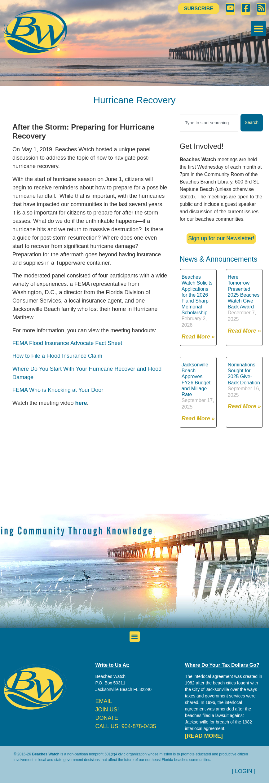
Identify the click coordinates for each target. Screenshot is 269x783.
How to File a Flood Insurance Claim (57, 356)
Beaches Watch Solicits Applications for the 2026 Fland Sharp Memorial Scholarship (197, 294)
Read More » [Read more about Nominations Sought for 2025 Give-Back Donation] (244, 406)
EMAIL (103, 701)
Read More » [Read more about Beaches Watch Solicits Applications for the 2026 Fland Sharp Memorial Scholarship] (198, 337)
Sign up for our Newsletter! (221, 238)
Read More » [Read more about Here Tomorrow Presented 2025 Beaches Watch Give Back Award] (244, 331)
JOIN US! (107, 709)
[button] (258, 28)
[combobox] (209, 122)
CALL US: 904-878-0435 (125, 726)
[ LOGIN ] (243, 771)
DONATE (106, 718)
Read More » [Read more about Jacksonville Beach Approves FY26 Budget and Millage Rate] (198, 418)
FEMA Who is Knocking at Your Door (57, 390)
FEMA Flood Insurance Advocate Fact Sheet (67, 343)
